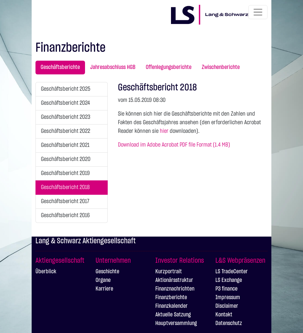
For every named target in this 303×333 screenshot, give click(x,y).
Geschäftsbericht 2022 (65, 131)
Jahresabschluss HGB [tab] (113, 67)
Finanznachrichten (174, 289)
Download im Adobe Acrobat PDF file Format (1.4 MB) (174, 145)
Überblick (45, 272)
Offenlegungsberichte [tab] (168, 67)
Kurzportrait (168, 272)
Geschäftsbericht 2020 (65, 159)
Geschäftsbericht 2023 (65, 117)
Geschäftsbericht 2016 (65, 215)
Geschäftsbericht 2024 (65, 103)
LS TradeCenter (231, 272)
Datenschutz (228, 323)
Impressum (227, 297)
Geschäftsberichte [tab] (60, 67)
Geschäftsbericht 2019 (65, 173)
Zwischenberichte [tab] (221, 67)
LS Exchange (228, 280)
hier (164, 131)
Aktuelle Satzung (173, 315)
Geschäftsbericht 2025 (65, 89)
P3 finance (226, 289)
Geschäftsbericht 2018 (65, 187)
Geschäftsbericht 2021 (65, 145)
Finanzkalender (171, 306)
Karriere (104, 289)
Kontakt (223, 315)
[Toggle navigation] (258, 12)
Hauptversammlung (176, 323)
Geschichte (107, 272)
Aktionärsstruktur (174, 280)
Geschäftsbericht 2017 (65, 201)
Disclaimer (226, 306)
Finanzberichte (171, 297)
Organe (103, 280)
